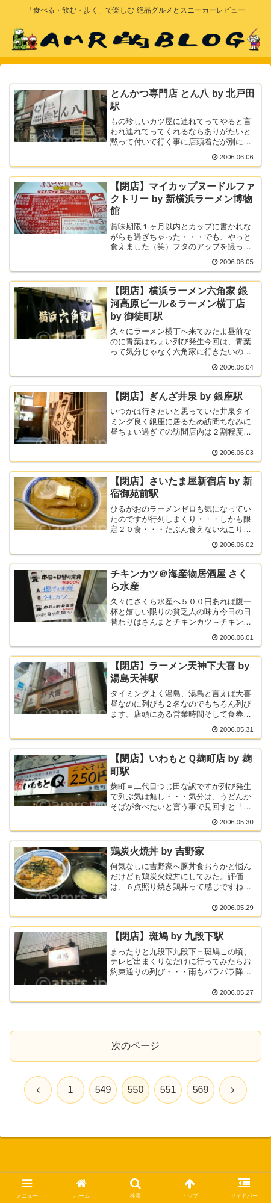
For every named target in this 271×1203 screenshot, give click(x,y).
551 (168, 1089)
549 (103, 1089)
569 (201, 1089)
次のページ (135, 1046)
